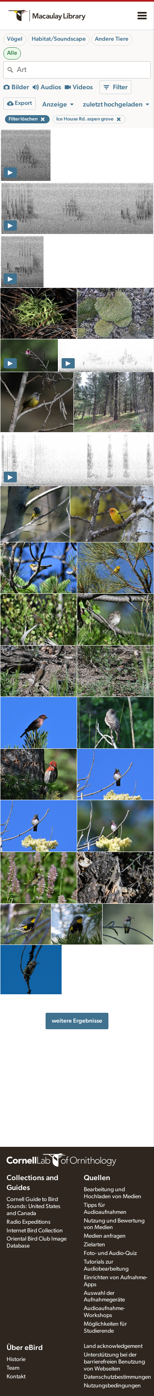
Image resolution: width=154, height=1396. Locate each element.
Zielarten (94, 1245)
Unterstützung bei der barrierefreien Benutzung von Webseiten (114, 1362)
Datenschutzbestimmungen (117, 1377)
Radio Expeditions (29, 1222)
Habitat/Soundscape (59, 39)
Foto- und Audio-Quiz (110, 1253)
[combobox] (83, 70)
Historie (16, 1359)
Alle (12, 53)
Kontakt (16, 1377)
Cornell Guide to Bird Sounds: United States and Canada (33, 1206)
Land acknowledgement (113, 1346)
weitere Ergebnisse (77, 1021)
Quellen (97, 1178)
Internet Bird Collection (35, 1231)
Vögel (15, 39)
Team (13, 1368)
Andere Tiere (112, 39)
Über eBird (25, 1348)
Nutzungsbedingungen (112, 1386)
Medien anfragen (105, 1236)
